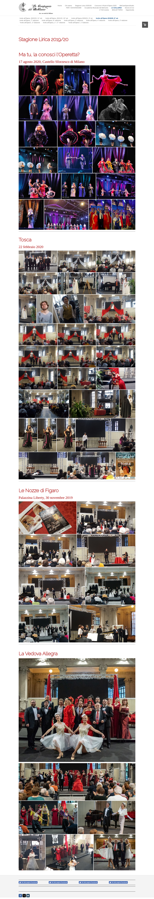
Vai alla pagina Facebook (28, 882)
